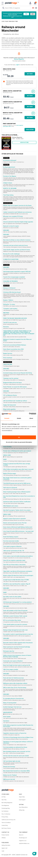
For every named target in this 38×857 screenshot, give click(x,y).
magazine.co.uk (22, 840)
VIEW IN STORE (24, 142)
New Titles (4, 799)
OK (19, 437)
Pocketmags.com (23, 837)
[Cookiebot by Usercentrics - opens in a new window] (29, 414)
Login (17, 64)
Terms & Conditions (6, 822)
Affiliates (4, 837)
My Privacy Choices (6, 828)
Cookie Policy (5, 825)
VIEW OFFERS (30, 129)
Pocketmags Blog (6, 808)
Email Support (22, 799)
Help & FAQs (22, 796)
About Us (21, 835)
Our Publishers (5, 811)
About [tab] (31, 418)
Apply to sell (4, 848)
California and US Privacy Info (8, 819)
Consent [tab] (6, 418)
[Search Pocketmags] (3, 8)
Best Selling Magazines (7, 802)
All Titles (4, 796)
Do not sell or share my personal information (19, 442)
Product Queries (5, 835)
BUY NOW (30, 73)
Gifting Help (21, 810)
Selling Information (6, 845)
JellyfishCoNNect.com (24, 843)
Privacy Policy (5, 816)
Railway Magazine (19, 59)
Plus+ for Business (6, 814)
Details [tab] (19, 418)
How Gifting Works (23, 807)
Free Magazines (5, 805)
